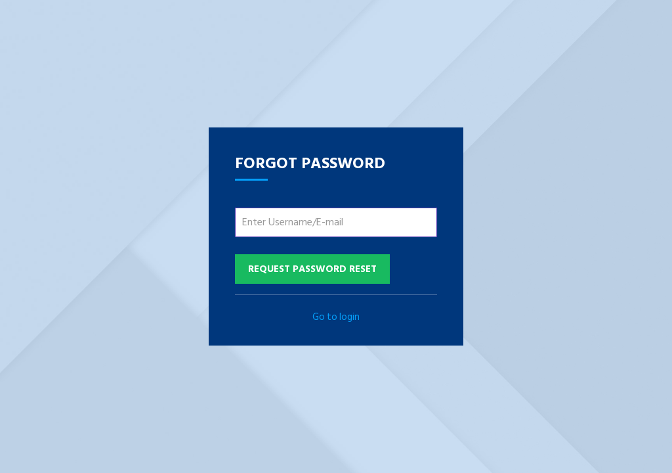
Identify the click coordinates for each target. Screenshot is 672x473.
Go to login (336, 317)
